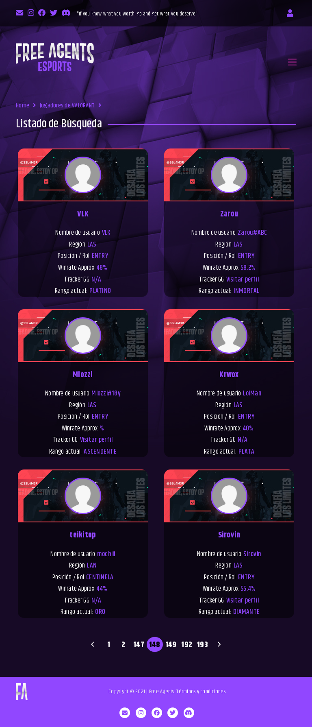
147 (138, 645)
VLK (83, 214)
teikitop (82, 535)
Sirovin (229, 535)
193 (202, 645)
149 (171, 645)
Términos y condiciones (200, 691)
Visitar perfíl (243, 279)
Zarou (229, 214)
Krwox (228, 375)
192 (186, 645)
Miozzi (83, 375)
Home (22, 105)
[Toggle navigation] (292, 62)
